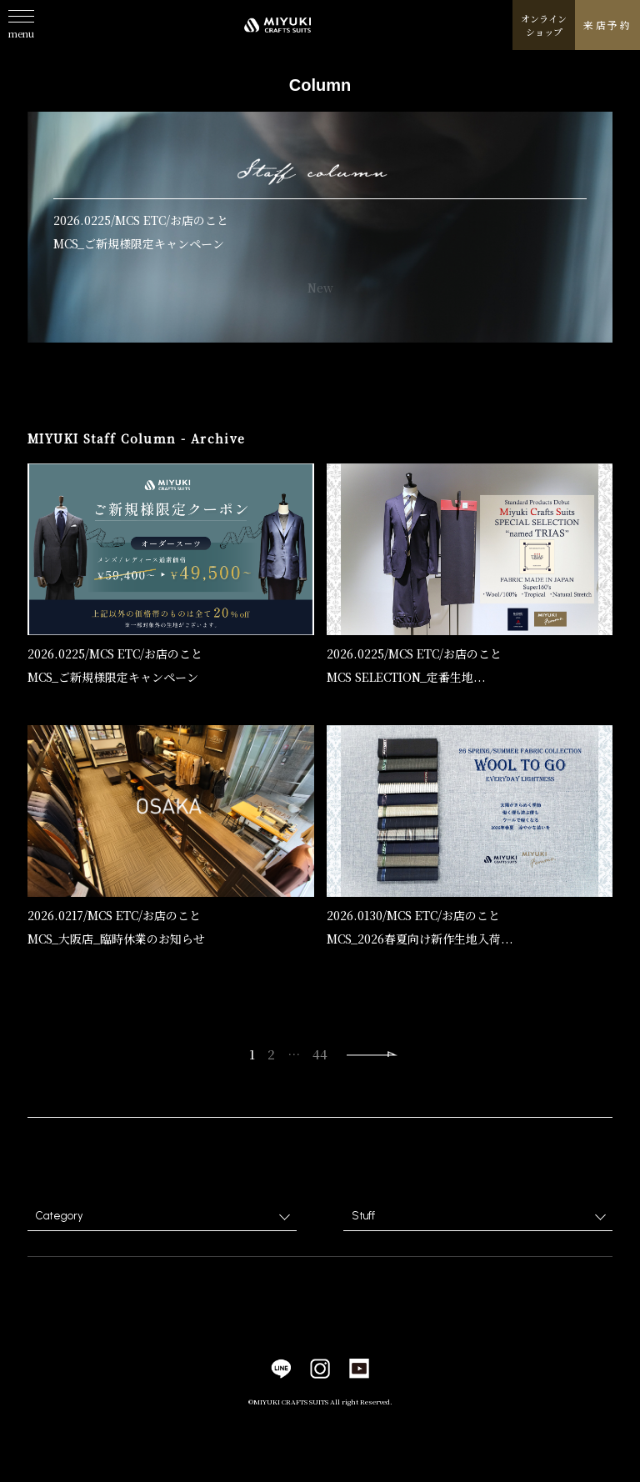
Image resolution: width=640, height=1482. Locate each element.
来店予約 (607, 25)
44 (320, 1054)
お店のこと (199, 220)
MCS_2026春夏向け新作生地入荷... (420, 939)
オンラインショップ (544, 25)
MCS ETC (140, 220)
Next (372, 1054)
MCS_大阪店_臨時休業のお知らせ (116, 939)
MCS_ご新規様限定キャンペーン (138, 243)
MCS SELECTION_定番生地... (406, 677)
